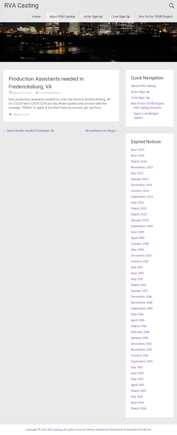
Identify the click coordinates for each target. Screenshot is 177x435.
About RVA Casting (62, 16)
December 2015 (141, 343)
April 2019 (138, 238)
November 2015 (141, 349)
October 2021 (140, 191)
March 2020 (139, 214)
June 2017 (137, 273)
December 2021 (141, 185)
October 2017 (140, 261)
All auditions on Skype (102, 130)
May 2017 (137, 279)
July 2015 (137, 367)
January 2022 (140, 179)
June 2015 (137, 373)
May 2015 (137, 379)
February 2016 (140, 332)
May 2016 (137, 314)
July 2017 (137, 267)
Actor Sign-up (93, 16)
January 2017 (139, 290)
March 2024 (139, 161)
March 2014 (138, 408)
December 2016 (141, 296)
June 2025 (137, 149)
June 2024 (138, 155)
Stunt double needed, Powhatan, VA (28, 130)
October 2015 (140, 355)
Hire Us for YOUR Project (156, 16)
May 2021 (137, 202)
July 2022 (137, 173)
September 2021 (142, 196)
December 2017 (141, 255)
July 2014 (137, 396)
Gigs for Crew (21, 114)
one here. (95, 107)
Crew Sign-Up (120, 16)
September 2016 (142, 308)
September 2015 (142, 361)
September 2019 (142, 226)
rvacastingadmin (49, 92)
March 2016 (138, 326)
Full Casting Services (147, 107)
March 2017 (138, 285)
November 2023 (142, 167)
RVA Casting (21, 5)
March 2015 (138, 390)
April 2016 (138, 320)
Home (36, 16)
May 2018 (137, 249)
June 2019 (137, 232)
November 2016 (141, 302)
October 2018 (140, 243)
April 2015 (137, 385)
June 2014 (137, 402)
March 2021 (139, 208)
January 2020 (140, 220)
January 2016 (139, 338)
